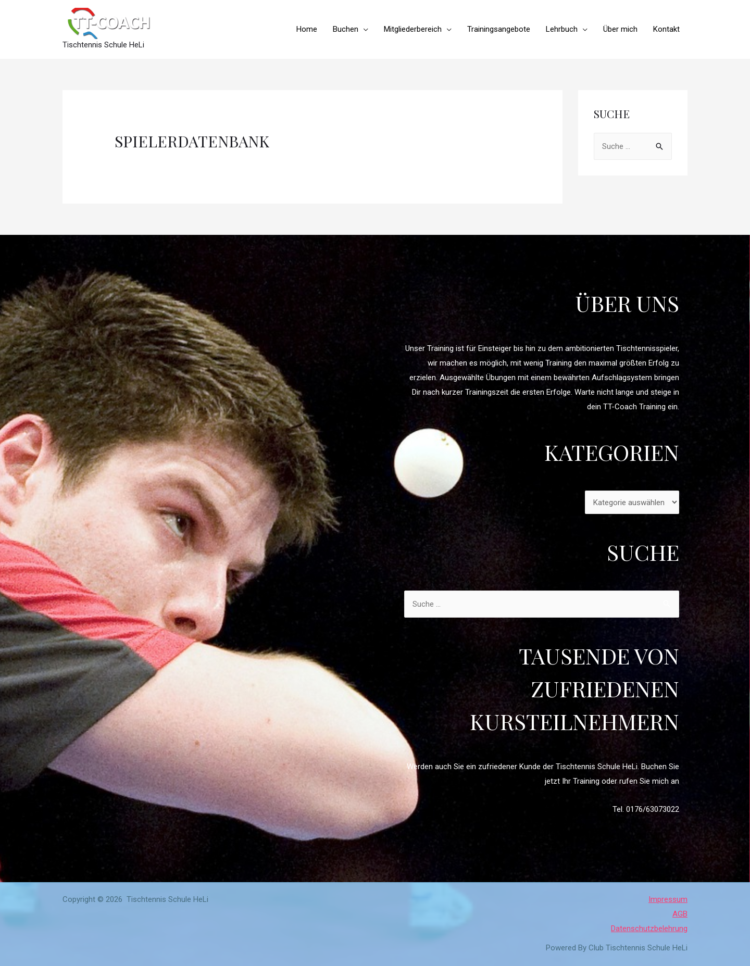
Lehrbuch (562, 29)
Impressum (668, 899)
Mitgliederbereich (413, 29)
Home (306, 29)
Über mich (620, 29)
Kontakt (666, 29)
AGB (680, 914)
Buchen (345, 29)
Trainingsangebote (498, 29)
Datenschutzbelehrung (649, 928)
